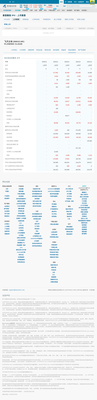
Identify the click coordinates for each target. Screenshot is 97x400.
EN (13, 2)
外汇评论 (54, 214)
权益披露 (37, 233)
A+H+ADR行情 (21, 252)
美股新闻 (54, 277)
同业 (37, 231)
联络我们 (7, 216)
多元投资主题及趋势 (84, 207)
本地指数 (21, 189)
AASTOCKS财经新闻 (54, 189)
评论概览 (54, 204)
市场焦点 (84, 216)
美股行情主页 (54, 265)
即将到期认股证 (54, 237)
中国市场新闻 (54, 196)
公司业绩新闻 (21, 233)
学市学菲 (84, 203)
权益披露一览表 (21, 245)
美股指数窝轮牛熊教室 (84, 220)
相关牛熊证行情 (37, 203)
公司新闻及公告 (37, 236)
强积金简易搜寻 (69, 229)
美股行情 (54, 267)
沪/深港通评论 (54, 209)
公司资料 (37, 241)
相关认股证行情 (37, 201)
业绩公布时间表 (21, 237)
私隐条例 (7, 234)
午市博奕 (84, 201)
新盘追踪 (84, 231)
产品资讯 (7, 196)
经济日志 (21, 254)
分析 (54, 272)
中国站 (7, 191)
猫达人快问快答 (84, 196)
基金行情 (69, 211)
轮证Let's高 (84, 218)
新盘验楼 (84, 229)
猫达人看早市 (84, 194)
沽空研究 (21, 228)
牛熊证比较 (54, 247)
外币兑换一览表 (69, 201)
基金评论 (54, 211)
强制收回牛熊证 (54, 257)
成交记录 (37, 223)
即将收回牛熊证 (54, 252)
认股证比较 (54, 234)
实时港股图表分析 (37, 194)
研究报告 (54, 216)
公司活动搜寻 (21, 240)
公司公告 (21, 225)
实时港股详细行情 (37, 191)
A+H (21, 247)
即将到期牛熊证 (54, 254)
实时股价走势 (37, 219)
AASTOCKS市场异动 (37, 238)
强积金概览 (69, 226)
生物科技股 (21, 221)
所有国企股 (21, 211)
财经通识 (84, 225)
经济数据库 (21, 257)
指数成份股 (21, 208)
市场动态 (54, 270)
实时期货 (21, 196)
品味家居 (84, 227)
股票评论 (54, 206)
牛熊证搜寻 (54, 245)
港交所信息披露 (54, 194)
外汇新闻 (69, 194)
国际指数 (21, 191)
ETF (21, 223)
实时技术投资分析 (37, 243)
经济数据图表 (21, 259)
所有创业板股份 (21, 216)
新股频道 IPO (21, 242)
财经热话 (84, 214)
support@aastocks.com (17, 290)
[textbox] (81, 6)
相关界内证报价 (37, 206)
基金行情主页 (69, 209)
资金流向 (37, 228)
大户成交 (37, 226)
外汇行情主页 (69, 189)
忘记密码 (7, 211)
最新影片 (84, 192)
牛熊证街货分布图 (54, 249)
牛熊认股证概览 (54, 224)
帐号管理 (7, 208)
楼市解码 (84, 233)
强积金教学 (69, 234)
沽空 (37, 221)
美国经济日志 (54, 279)
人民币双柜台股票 (21, 203)
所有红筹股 (21, 213)
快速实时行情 (37, 189)
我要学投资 (84, 223)
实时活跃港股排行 (21, 198)
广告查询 (7, 229)
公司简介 (7, 224)
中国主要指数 (21, 194)
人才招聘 (7, 226)
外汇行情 (69, 191)
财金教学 (7, 198)
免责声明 (7, 231)
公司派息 (21, 230)
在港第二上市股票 (21, 218)
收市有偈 (84, 199)
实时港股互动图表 (37, 196)
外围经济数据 (54, 282)
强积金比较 (69, 231)
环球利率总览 (21, 262)
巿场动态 (69, 198)
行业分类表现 (21, 206)
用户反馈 (7, 213)
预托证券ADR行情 (21, 249)
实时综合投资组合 (37, 246)
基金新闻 (69, 214)
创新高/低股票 (21, 201)
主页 (7, 189)
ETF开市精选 (84, 205)
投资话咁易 (84, 209)
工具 (69, 219)
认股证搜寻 (54, 232)
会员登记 (7, 206)
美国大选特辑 (84, 212)
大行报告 (21, 235)
